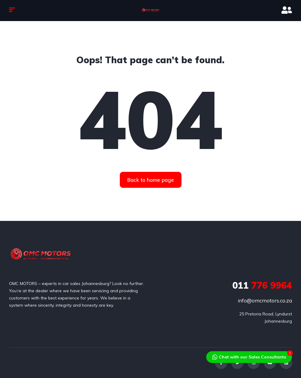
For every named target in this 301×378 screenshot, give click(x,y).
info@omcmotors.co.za (265, 300)
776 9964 (262, 285)
